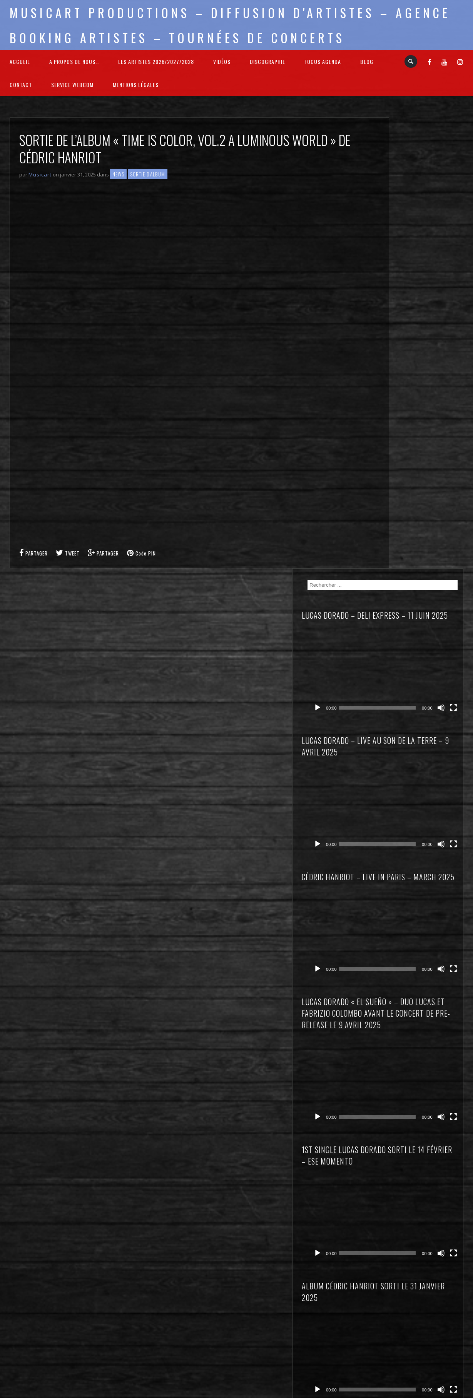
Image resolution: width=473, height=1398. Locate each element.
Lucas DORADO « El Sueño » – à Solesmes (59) (420, 914)
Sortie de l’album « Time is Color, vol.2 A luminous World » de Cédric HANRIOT (421, 1053)
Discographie (267, 61)
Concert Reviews (408, 1129)
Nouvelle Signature (410, 1172)
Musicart (40, 174)
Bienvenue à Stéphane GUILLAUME (415, 1027)
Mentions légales (136, 85)
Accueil (20, 61)
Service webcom (72, 85)
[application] (425, 209)
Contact (21, 85)
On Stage (398, 1183)
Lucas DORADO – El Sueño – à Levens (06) (421, 882)
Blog (366, 61)
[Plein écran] (457, 223)
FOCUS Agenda (322, 61)
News (118, 174)
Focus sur (399, 1140)
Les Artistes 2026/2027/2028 (156, 61)
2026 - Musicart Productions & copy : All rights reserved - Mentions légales (236, 1393)
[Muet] (447, 223)
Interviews (400, 1151)
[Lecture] (397, 223)
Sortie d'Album (147, 174)
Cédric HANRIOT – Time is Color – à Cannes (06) (420, 850)
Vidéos (222, 61)
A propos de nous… (74, 61)
